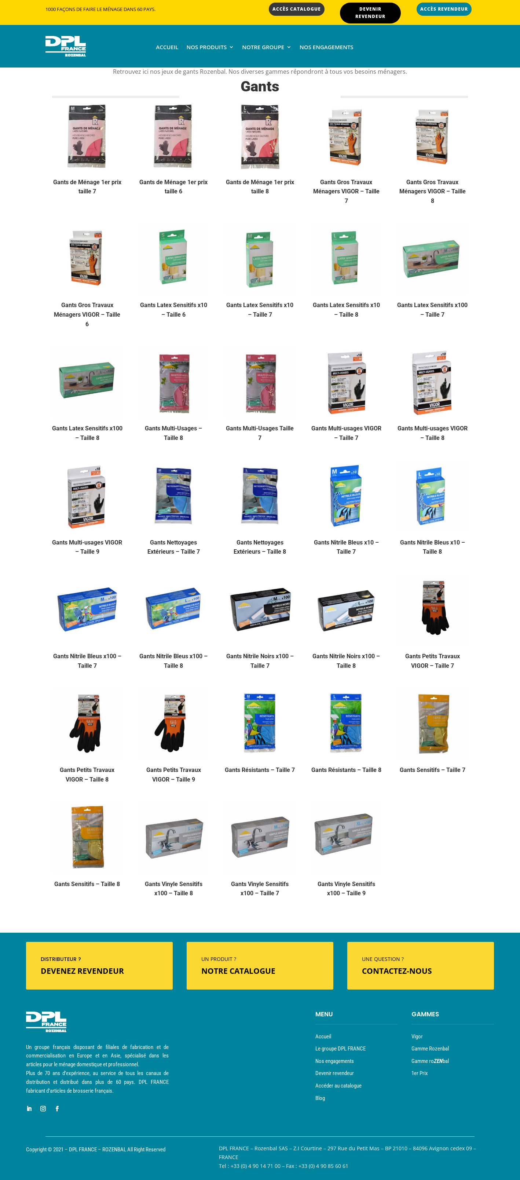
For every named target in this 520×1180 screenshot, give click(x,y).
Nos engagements (327, 47)
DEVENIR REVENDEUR (370, 12)
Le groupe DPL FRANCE (340, 1048)
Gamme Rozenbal (430, 1048)
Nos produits (206, 47)
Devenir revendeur (334, 1073)
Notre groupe (263, 47)
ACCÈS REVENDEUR (444, 9)
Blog (320, 1098)
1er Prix (419, 1073)
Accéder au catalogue (338, 1085)
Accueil (167, 47)
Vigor (417, 1036)
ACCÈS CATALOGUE (296, 9)
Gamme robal (430, 1061)
